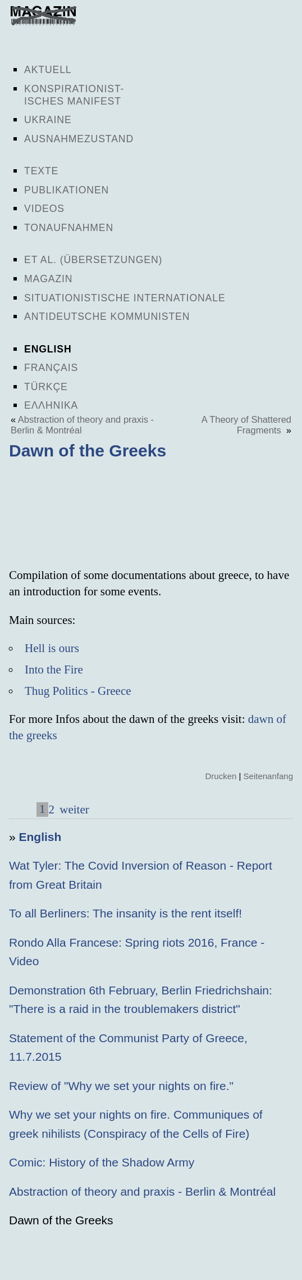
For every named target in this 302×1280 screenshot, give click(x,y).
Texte (41, 171)
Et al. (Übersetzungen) (93, 259)
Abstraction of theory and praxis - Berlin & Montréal (142, 1191)
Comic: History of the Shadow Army (101, 1162)
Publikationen (66, 190)
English (48, 349)
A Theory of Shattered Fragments (246, 424)
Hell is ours (52, 648)
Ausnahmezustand (79, 138)
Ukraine (48, 119)
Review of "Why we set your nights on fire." (121, 1085)
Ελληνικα (51, 405)
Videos (44, 208)
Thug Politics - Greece (78, 691)
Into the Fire (54, 669)
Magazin (48, 278)
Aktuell (48, 69)
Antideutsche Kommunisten (107, 316)
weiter (73, 809)
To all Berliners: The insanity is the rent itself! (125, 913)
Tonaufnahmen (68, 227)
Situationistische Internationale (125, 298)
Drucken (220, 776)
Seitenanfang (268, 776)
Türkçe (46, 386)
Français (51, 367)
